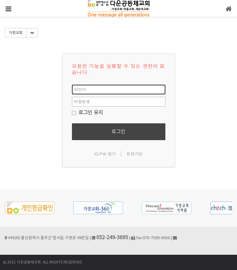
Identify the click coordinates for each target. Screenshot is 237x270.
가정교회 (15, 33)
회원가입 (134, 154)
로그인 (118, 132)
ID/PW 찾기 (105, 154)
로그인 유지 (87, 113)
